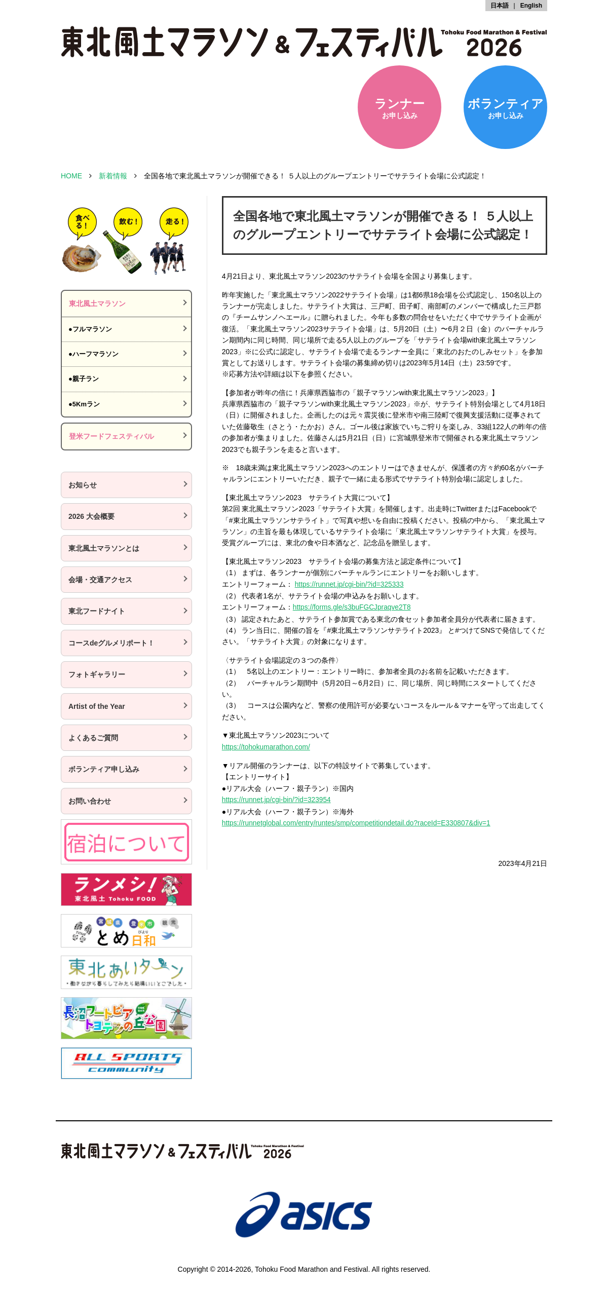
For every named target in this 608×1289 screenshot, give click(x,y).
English (531, 5)
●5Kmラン (84, 404)
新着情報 (113, 176)
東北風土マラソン (97, 303)
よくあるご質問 (93, 738)
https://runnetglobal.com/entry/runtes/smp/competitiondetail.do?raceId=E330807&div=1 (359, 821)
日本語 (499, 5)
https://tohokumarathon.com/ (267, 746)
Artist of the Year (96, 706)
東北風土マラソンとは (103, 548)
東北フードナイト (96, 611)
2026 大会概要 (91, 516)
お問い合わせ (89, 801)
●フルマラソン (90, 329)
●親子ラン (83, 379)
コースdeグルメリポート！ (111, 643)
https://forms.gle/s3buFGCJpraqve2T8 (353, 606)
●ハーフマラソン (93, 354)
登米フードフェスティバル (111, 436)
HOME (71, 176)
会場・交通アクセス (100, 580)
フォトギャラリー (96, 674)
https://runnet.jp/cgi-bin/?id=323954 (277, 798)
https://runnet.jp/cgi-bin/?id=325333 (350, 584)
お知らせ (82, 485)
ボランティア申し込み (103, 769)
